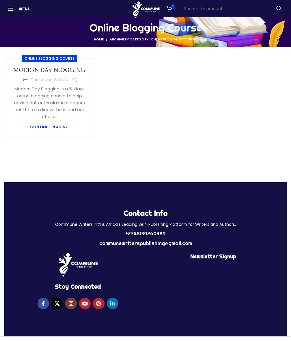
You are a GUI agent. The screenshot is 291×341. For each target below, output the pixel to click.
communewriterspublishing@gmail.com (145, 243)
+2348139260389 (145, 233)
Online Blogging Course (49, 58)
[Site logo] (145, 9)
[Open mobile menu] (17, 8)
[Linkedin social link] (112, 303)
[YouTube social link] (85, 303)
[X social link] (57, 303)
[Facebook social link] (43, 303)
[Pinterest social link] (99, 303)
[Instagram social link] (71, 303)
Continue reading (49, 127)
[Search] (233, 9)
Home (99, 39)
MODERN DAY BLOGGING (49, 69)
